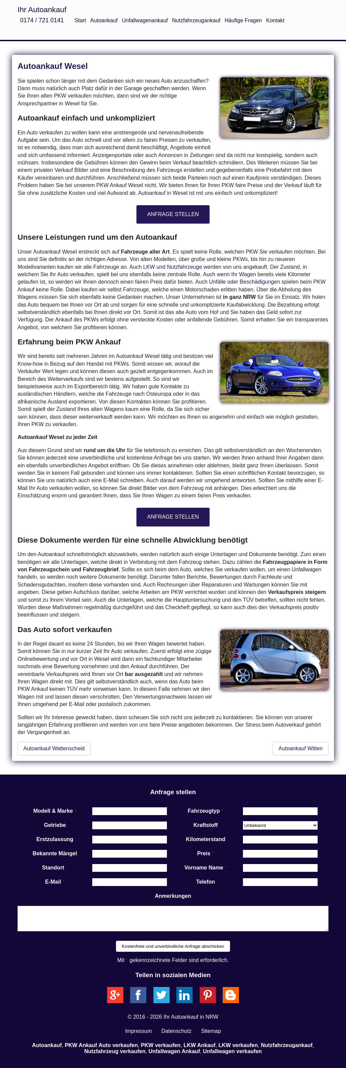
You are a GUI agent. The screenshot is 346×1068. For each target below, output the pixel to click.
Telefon (205, 882)
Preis (204, 853)
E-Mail (53, 882)
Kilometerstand (205, 839)
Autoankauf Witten (300, 748)
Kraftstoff (205, 825)
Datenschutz (177, 1031)
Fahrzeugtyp (204, 811)
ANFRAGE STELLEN (173, 214)
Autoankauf (104, 20)
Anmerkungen (173, 896)
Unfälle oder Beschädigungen (244, 282)
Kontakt (275, 20)
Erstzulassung (54, 839)
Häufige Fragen (243, 20)
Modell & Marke (53, 811)
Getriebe (55, 825)
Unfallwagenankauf (145, 20)
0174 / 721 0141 (42, 20)
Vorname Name (203, 867)
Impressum (138, 1031)
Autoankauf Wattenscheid (54, 748)
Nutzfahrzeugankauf (196, 20)
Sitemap (211, 1031)
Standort (53, 867)
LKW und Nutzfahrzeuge (172, 267)
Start (80, 20)
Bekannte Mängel (55, 853)
